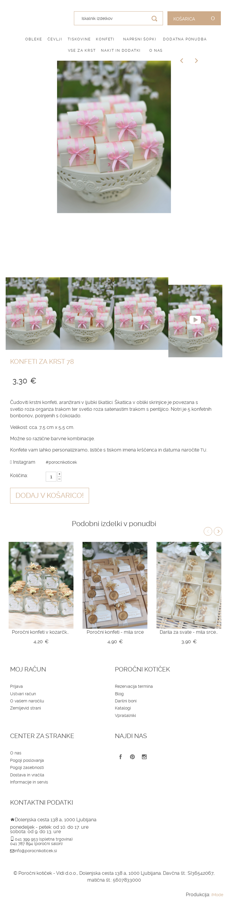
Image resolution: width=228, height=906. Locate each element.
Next (218, 531)
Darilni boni (126, 701)
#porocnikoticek (61, 462)
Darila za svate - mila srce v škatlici (189, 632)
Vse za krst (82, 50)
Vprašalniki (125, 715)
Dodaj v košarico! (49, 495)
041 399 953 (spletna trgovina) (44, 839)
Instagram (22, 462)
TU (203, 450)
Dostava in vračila (27, 775)
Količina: (19, 475)
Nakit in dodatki (121, 50)
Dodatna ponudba (185, 39)
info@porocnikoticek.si (35, 850)
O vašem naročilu (27, 701)
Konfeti (105, 39)
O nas (156, 50)
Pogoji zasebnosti (27, 767)
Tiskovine (79, 39)
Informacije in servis (29, 782)
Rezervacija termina (134, 686)
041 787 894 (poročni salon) (36, 843)
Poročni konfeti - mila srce (115, 632)
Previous (208, 531)
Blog (119, 693)
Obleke (33, 39)
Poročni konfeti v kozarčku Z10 (41, 632)
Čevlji (55, 39)
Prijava (16, 686)
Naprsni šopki (139, 39)
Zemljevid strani (25, 708)
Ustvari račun (23, 693)
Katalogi (123, 708)
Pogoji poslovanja (27, 760)
